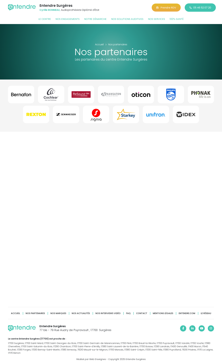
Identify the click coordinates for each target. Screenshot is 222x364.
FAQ (128, 313)
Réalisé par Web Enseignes (91, 359)
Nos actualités (81, 313)
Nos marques (58, 313)
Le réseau (206, 313)
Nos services (156, 19)
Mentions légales (163, 313)
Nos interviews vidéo (108, 313)
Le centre (44, 19)
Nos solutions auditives (127, 19)
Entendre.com (187, 313)
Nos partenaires (35, 313)
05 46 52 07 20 (200, 7)
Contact (141, 313)
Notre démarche (95, 19)
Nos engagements (68, 19)
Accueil (15, 313)
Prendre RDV (166, 7)
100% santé (177, 19)
